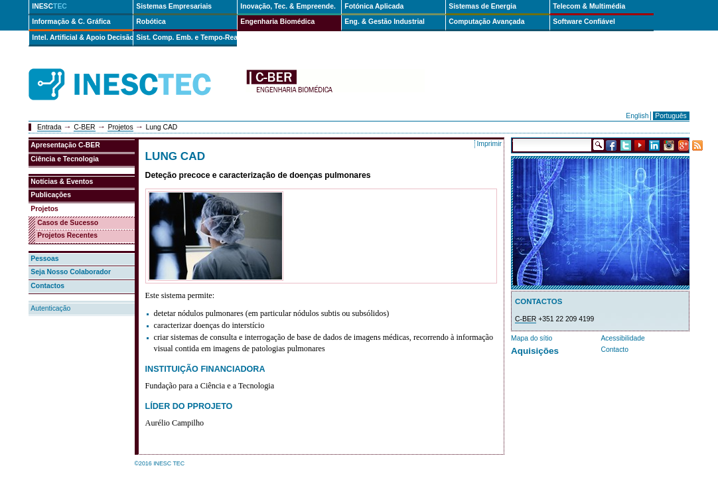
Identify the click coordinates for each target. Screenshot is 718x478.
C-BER (84, 127)
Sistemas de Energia (482, 6)
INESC (49, 6)
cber (335, 84)
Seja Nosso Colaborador (71, 272)
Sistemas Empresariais (174, 6)
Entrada (49, 127)
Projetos (120, 127)
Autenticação (50, 308)
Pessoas (44, 258)
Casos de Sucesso (67, 222)
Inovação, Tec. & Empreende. (288, 6)
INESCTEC (135, 69)
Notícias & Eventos (62, 181)
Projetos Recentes (67, 235)
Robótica (150, 21)
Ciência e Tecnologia (65, 159)
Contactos (47, 285)
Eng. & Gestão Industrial (384, 21)
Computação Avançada (486, 21)
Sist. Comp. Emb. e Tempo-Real (186, 37)
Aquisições (535, 351)
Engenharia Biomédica (277, 21)
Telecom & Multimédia (589, 6)
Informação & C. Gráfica (71, 21)
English (637, 116)
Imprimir (489, 143)
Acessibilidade (622, 338)
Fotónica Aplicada (373, 6)
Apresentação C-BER (65, 145)
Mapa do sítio (531, 338)
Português (670, 116)
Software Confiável (584, 21)
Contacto (614, 349)
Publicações (51, 195)
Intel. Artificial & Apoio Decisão (82, 37)
